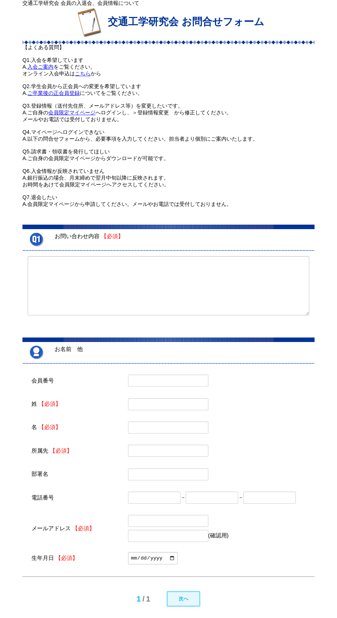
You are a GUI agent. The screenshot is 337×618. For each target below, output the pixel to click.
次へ (183, 599)
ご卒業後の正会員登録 (53, 93)
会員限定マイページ (71, 113)
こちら (83, 73)
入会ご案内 (40, 67)
